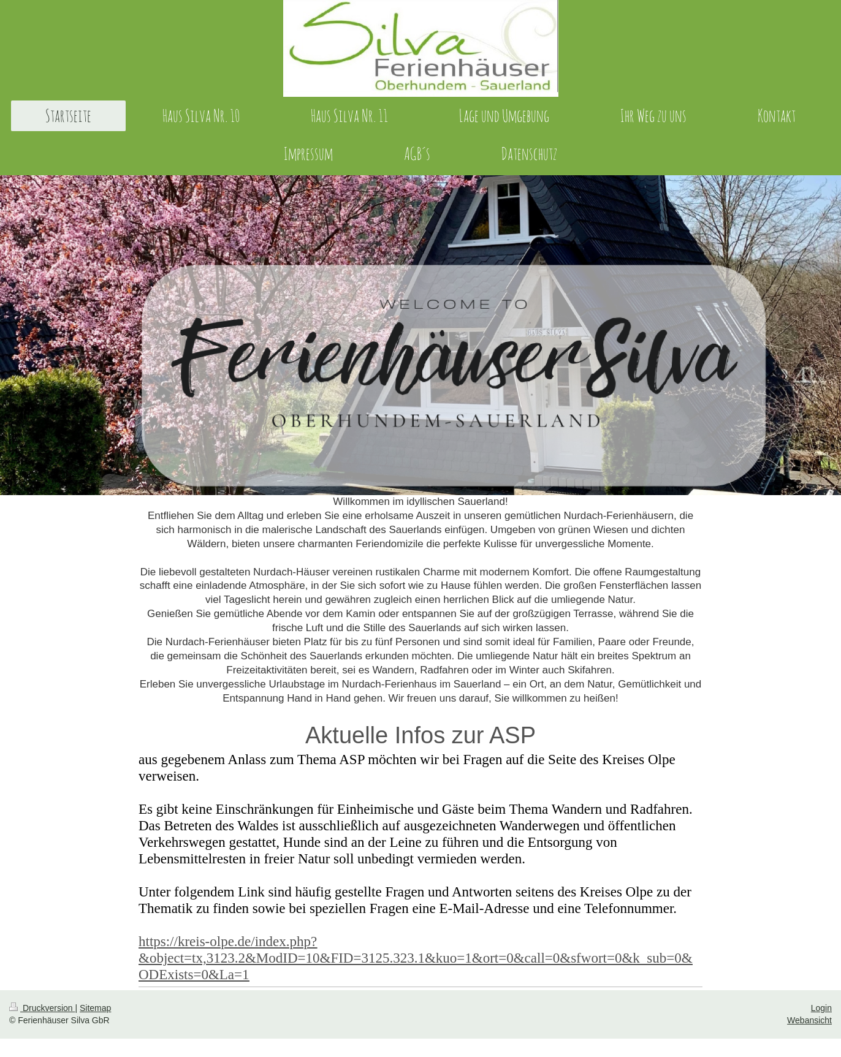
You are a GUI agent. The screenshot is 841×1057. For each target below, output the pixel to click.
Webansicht (809, 1020)
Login (821, 1008)
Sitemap (95, 1008)
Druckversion (42, 1008)
